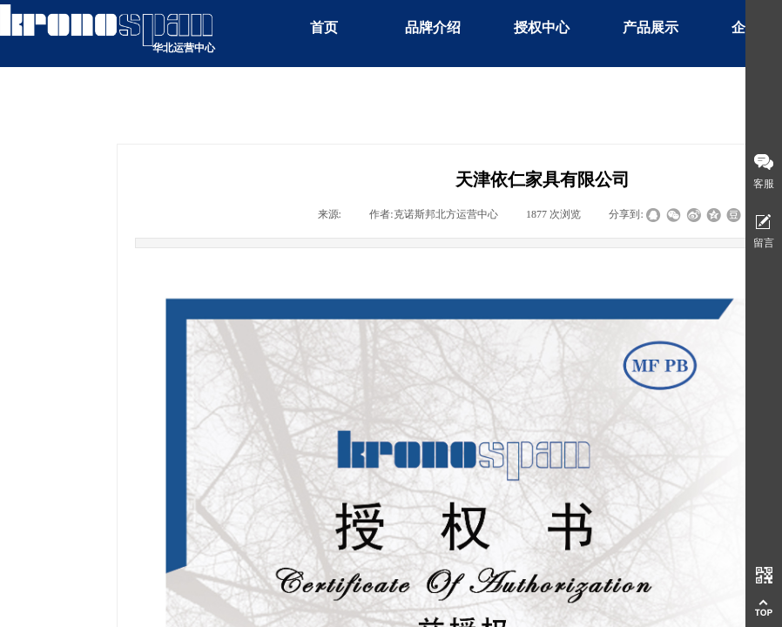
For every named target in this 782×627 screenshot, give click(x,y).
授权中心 (542, 27)
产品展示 (650, 27)
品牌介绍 (433, 27)
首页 (324, 27)
